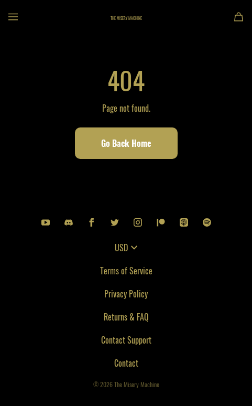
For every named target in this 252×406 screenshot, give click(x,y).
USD (126, 247)
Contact (126, 363)
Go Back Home (126, 143)
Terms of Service (126, 270)
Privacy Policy (126, 293)
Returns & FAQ (126, 317)
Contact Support (126, 340)
